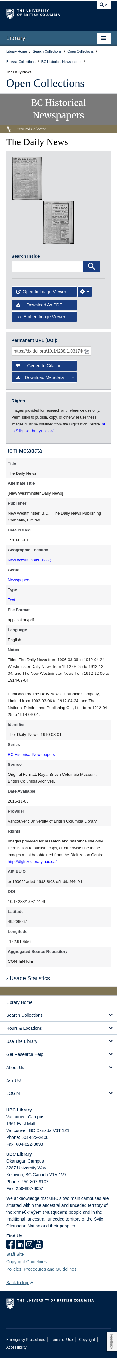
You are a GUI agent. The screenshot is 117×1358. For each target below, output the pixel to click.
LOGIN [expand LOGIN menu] (13, 1093)
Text (11, 599)
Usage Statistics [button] (28, 978)
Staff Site (15, 1254)
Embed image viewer (40, 316)
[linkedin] (20, 1244)
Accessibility (16, 1347)
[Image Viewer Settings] (84, 291)
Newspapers (19, 580)
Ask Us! (13, 1080)
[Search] (91, 266)
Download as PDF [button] (39, 304)
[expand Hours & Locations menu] (111, 1028)
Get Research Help (24, 1054)
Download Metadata (45, 377)
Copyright (87, 1339)
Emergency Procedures (25, 1339)
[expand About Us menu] (111, 1067)
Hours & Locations (24, 1028)
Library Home (19, 1002)
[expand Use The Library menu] (111, 1041)
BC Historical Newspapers (31, 754)
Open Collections (45, 83)
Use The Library (21, 1041)
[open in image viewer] (27, 177)
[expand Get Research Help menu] (111, 1054)
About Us (15, 1067)
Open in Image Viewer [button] (41, 291)
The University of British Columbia (43, 13)
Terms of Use (62, 1339)
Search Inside (26, 256)
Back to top (20, 1282)
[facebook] (10, 1244)
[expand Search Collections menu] (111, 1015)
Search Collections (24, 1015)
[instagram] (29, 1244)
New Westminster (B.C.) (29, 560)
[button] (31, 1282)
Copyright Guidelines (26, 1261)
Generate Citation (38, 365)
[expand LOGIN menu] (111, 1093)
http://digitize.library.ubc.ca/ (32, 861)
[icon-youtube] (38, 1244)
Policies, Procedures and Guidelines (41, 1269)
